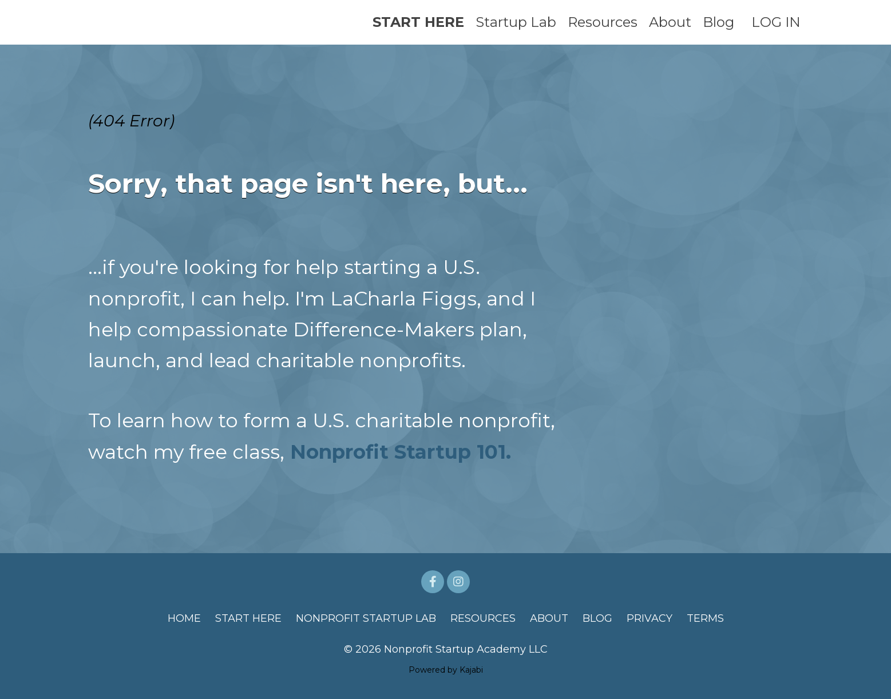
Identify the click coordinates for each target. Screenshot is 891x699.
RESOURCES (483, 618)
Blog (718, 22)
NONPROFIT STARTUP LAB (366, 618)
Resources (602, 22)
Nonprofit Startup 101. (400, 452)
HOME (184, 618)
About (670, 22)
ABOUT (549, 618)
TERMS (705, 618)
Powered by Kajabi (446, 670)
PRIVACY (649, 618)
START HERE (248, 618)
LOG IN (776, 22)
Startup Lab (516, 22)
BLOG (597, 618)
